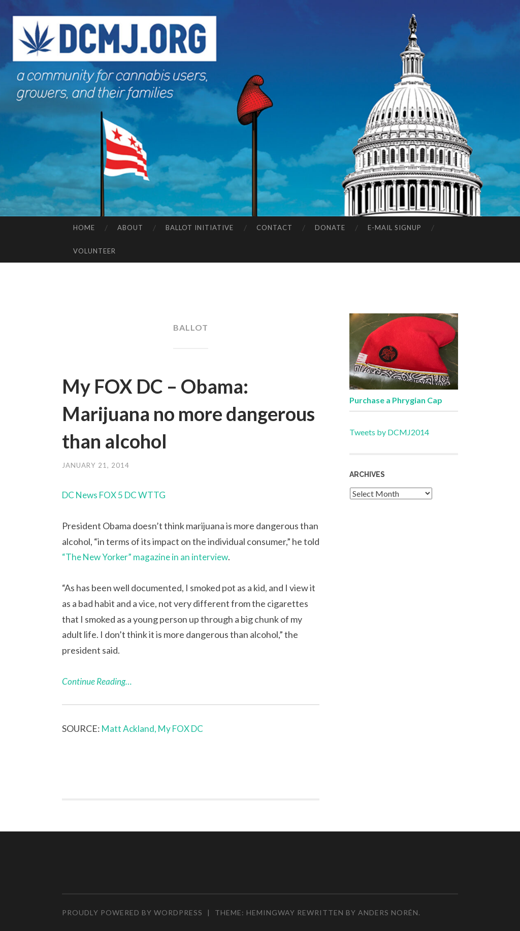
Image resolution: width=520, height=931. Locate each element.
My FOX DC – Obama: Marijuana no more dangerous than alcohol (181, 412)
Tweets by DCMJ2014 (389, 432)
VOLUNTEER (94, 251)
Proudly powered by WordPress (132, 912)
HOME (84, 227)
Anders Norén (388, 912)
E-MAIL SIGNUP (394, 227)
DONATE (330, 227)
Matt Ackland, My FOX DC (154, 728)
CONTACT (274, 227)
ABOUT (130, 227)
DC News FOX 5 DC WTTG (116, 494)
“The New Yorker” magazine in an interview (147, 556)
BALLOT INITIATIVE (200, 227)
